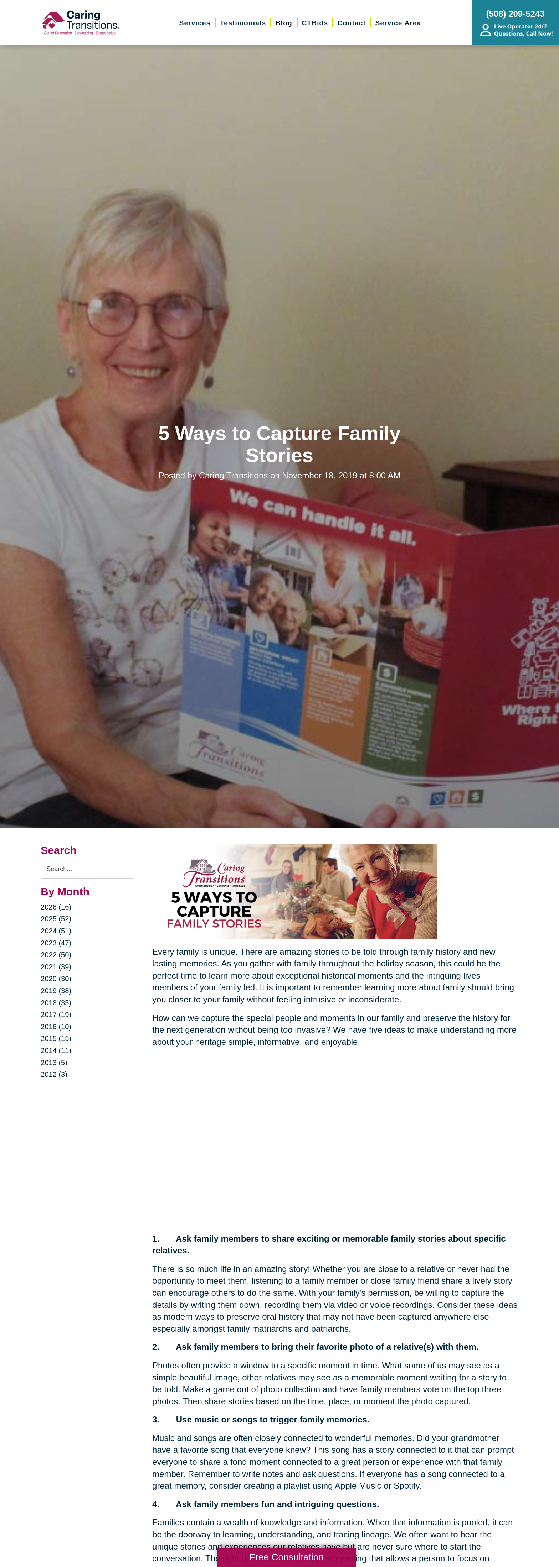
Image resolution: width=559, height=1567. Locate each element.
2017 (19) (56, 1014)
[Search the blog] (87, 869)
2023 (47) (56, 943)
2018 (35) (56, 1003)
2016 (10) (56, 1027)
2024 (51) (56, 931)
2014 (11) (56, 1050)
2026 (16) (56, 907)
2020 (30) (56, 978)
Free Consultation (287, 1557)
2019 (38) (56, 991)
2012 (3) (54, 1074)
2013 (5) (54, 1062)
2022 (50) (56, 955)
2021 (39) (56, 967)
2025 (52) (56, 919)
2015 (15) (56, 1038)
